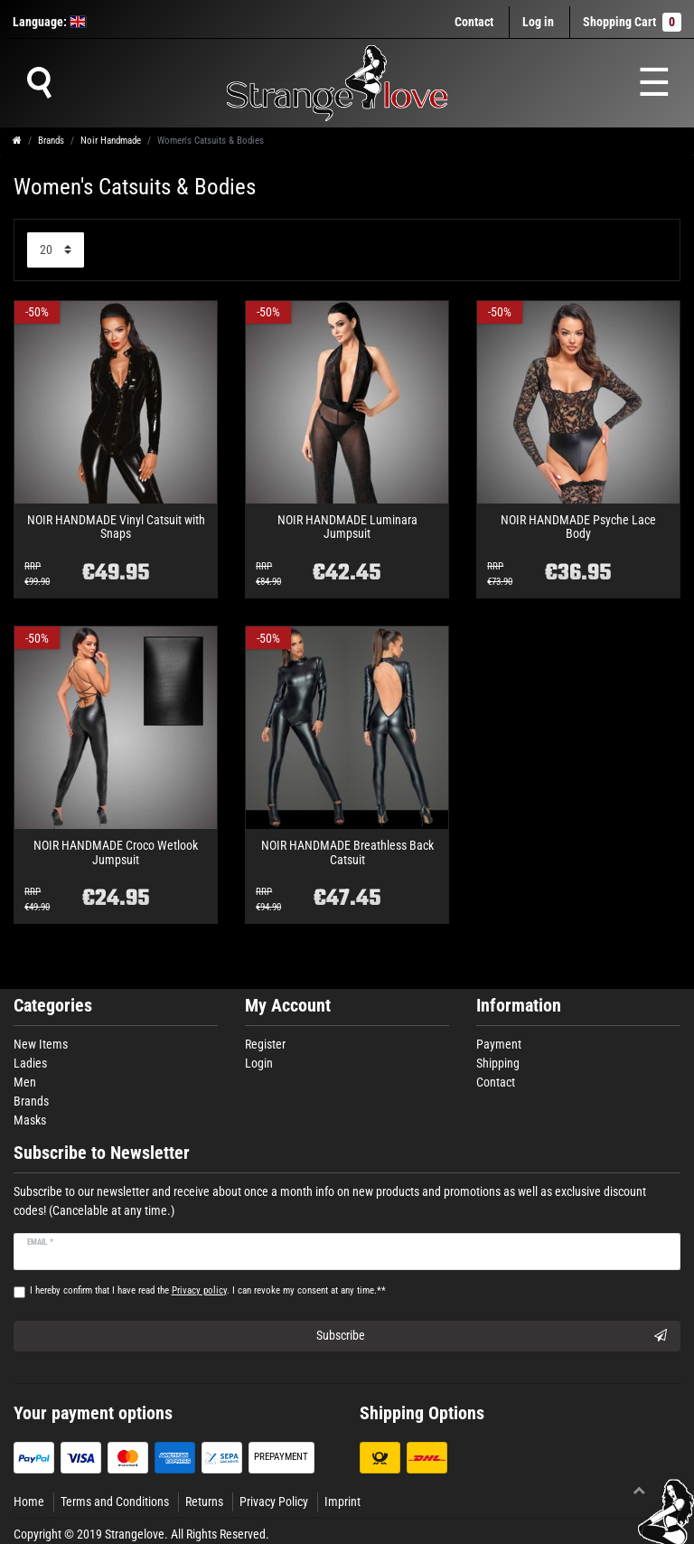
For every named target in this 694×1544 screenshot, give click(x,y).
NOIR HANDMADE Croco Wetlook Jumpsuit (115, 852)
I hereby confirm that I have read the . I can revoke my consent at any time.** (208, 1290)
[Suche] (39, 83)
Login (259, 1063)
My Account (288, 1005)
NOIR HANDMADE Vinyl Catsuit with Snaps (116, 527)
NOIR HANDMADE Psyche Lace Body (578, 527)
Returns (204, 1501)
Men (25, 1082)
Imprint (342, 1501)
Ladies (30, 1063)
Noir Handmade (110, 140)
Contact (474, 21)
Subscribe (491, 1336)
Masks (30, 1120)
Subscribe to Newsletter (102, 1153)
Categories (53, 1005)
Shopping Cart (632, 22)
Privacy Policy (273, 1501)
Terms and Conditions (115, 1501)
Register (265, 1044)
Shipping (498, 1063)
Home (29, 1501)
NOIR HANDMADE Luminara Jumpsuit (347, 527)
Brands (51, 140)
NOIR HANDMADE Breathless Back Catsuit (347, 852)
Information (518, 1005)
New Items (41, 1044)
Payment (498, 1044)
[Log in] (538, 22)
